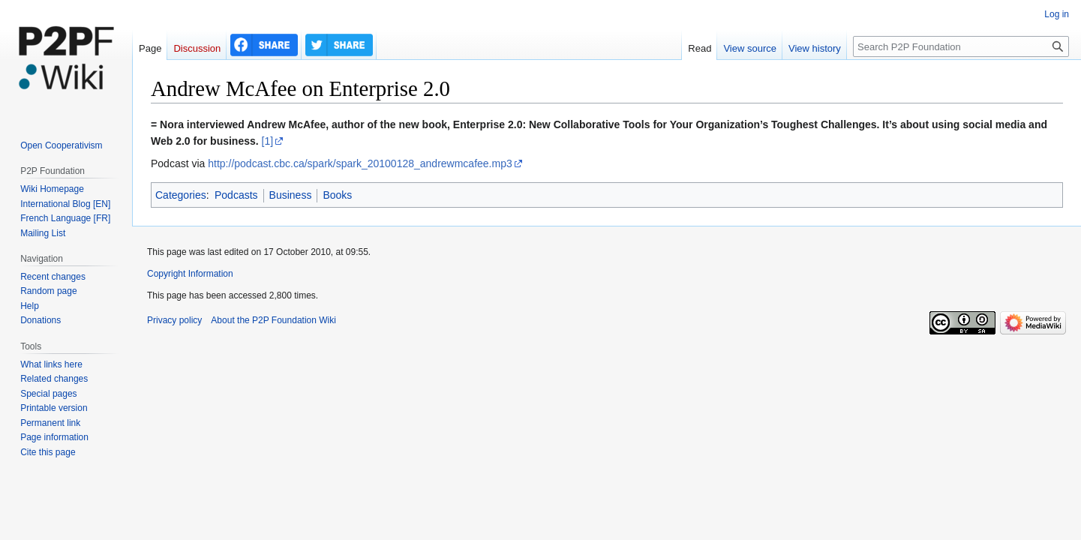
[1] (268, 141)
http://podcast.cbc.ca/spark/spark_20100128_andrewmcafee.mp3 (360, 164)
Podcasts (236, 195)
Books (337, 195)
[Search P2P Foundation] (961, 46)
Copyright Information (190, 273)
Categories (180, 195)
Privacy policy (174, 320)
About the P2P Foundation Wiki (273, 320)
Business (290, 195)
